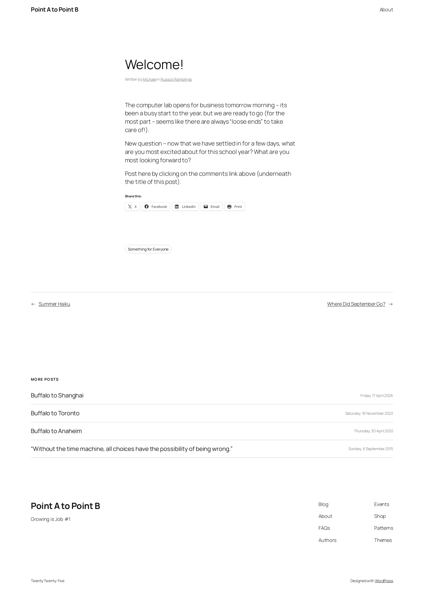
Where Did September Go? (356, 304)
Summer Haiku (54, 304)
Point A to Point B (54, 9)
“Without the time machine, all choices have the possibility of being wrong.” (131, 449)
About (386, 9)
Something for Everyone (148, 249)
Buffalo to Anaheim (56, 431)
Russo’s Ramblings (176, 79)
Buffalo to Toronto (55, 413)
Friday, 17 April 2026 (376, 395)
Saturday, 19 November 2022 (369, 413)
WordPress (384, 580)
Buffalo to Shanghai (57, 395)
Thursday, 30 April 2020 (373, 430)
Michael (149, 79)
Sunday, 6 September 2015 (371, 448)
